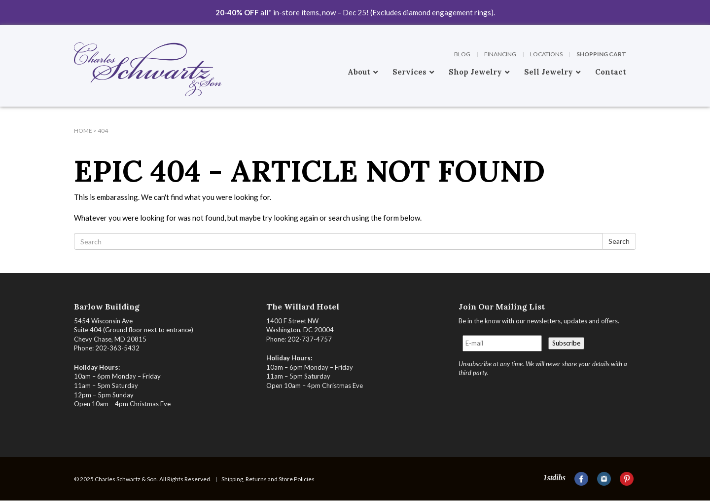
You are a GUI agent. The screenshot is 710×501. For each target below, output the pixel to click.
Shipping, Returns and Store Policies (268, 479)
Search (619, 241)
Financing (500, 54)
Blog (462, 54)
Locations (546, 54)
